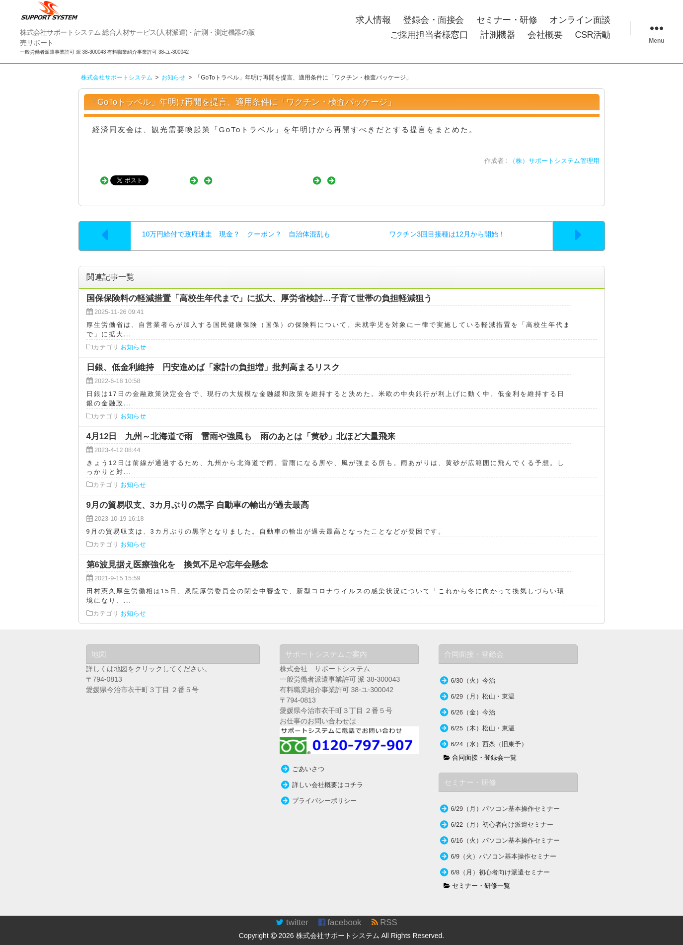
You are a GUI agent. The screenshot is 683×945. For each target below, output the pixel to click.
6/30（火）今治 (473, 670)
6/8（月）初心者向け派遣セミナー (500, 862)
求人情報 (373, 20)
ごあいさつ (308, 759)
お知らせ (133, 337)
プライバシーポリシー (324, 791)
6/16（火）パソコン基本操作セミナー (505, 830)
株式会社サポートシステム (337, 926)
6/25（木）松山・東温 (483, 718)
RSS (384, 912)
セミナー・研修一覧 (477, 875)
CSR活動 (592, 35)
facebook (340, 912)
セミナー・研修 (506, 20)
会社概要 (545, 35)
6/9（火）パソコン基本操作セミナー (504, 846)
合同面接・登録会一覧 (480, 747)
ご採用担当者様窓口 (429, 35)
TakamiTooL (603, 940)
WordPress (665, 940)
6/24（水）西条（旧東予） (489, 734)
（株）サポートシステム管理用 (554, 161)
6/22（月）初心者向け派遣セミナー (502, 814)
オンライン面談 (579, 20)
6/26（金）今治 (473, 702)
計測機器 (497, 35)
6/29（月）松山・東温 (483, 686)
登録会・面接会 (433, 20)
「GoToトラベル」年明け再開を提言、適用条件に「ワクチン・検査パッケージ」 (242, 102)
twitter (292, 912)
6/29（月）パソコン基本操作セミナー (505, 798)
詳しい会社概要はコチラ (327, 775)
